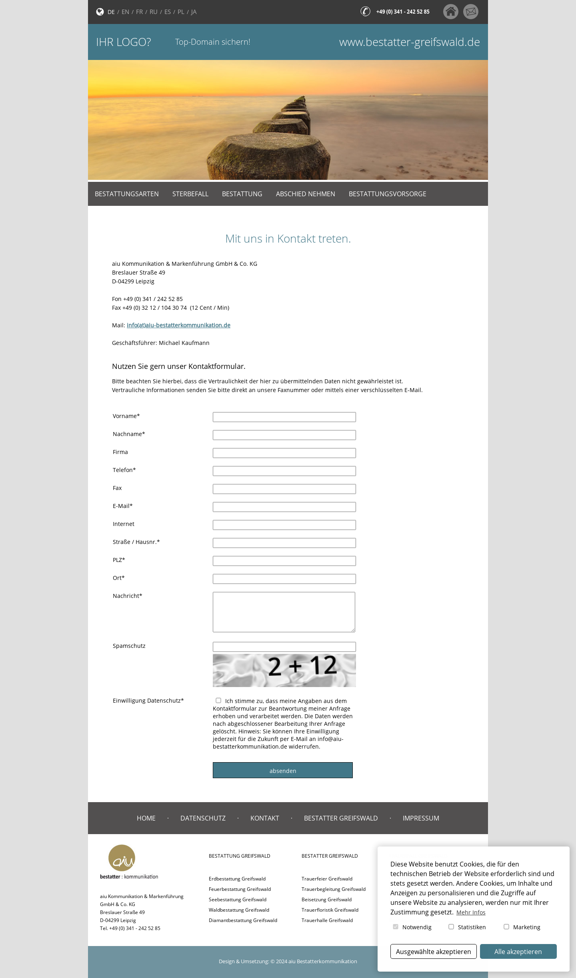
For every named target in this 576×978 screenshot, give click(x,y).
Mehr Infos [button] (471, 912)
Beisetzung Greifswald (327, 899)
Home (146, 818)
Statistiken (466, 927)
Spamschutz (129, 645)
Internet (123, 524)
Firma (120, 452)
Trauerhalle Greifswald (327, 920)
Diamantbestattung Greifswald (243, 920)
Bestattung (242, 193)
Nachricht (127, 596)
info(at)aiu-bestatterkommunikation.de (178, 325)
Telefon (124, 470)
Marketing (521, 927)
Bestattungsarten (127, 193)
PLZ (119, 560)
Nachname (129, 434)
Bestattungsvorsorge (387, 193)
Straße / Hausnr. (136, 542)
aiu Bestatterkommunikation (322, 961)
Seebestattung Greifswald (237, 899)
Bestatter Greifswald (341, 818)
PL (181, 12)
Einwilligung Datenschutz (148, 700)
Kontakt (264, 818)
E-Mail (123, 506)
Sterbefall (190, 193)
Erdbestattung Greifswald (237, 878)
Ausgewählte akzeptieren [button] (433, 951)
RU (154, 12)
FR (139, 12)
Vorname (126, 416)
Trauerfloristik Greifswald (330, 909)
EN (125, 12)
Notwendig (412, 927)
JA (194, 12)
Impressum (421, 818)
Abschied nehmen (305, 193)
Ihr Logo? (123, 41)
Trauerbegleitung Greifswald (334, 889)
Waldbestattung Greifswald (239, 909)
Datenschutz (203, 818)
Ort (119, 578)
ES (167, 12)
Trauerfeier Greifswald (327, 878)
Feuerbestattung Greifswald (240, 889)
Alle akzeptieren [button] (518, 951)
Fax (117, 488)
